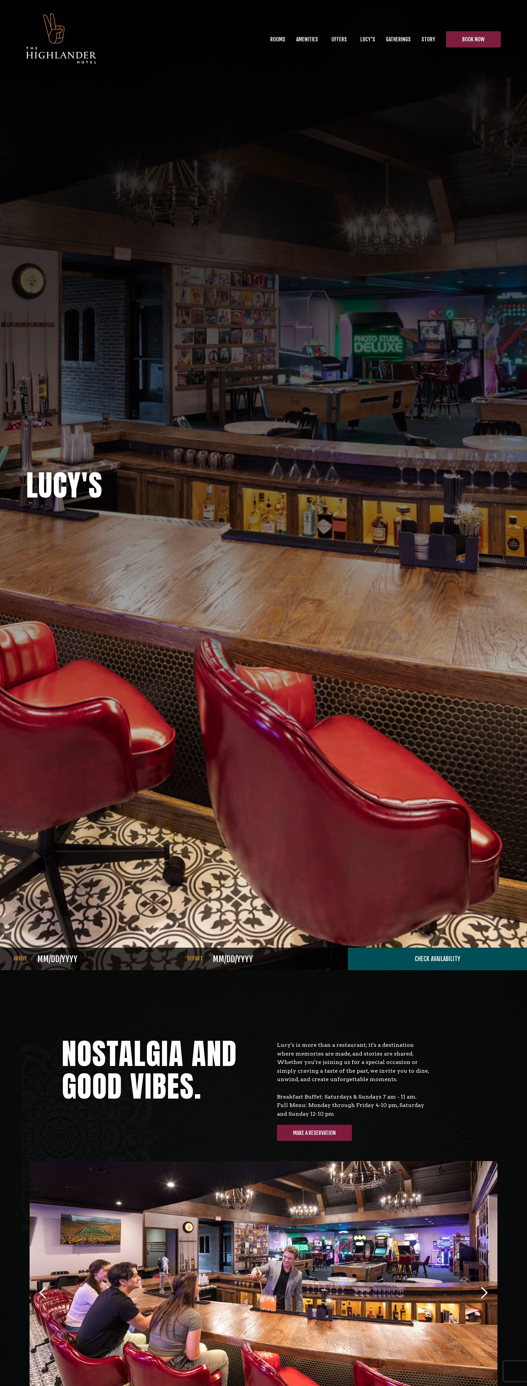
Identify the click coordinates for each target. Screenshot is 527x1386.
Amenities (307, 39)
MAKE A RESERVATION (314, 1133)
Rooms (277, 39)
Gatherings (398, 39)
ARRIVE (20, 958)
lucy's (367, 39)
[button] (307, 39)
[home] (61, 39)
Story (428, 39)
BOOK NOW (473, 39)
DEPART (195, 958)
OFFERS (339, 39)
